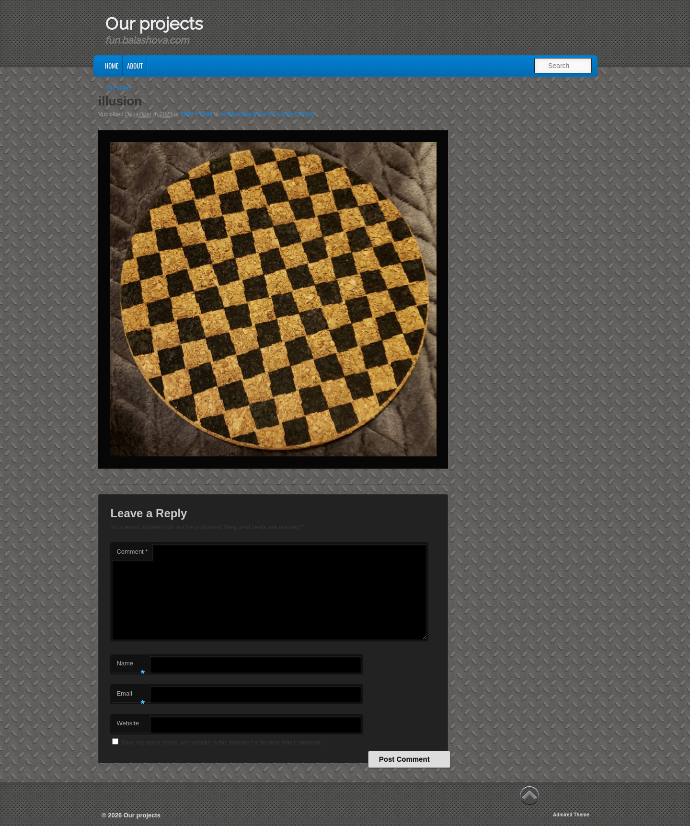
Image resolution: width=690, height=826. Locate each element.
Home (111, 65)
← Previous (115, 87)
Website (127, 723)
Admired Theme (571, 814)
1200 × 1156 (196, 114)
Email (130, 696)
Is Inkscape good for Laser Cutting (267, 114)
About (135, 65)
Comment (132, 551)
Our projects (154, 23)
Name (130, 666)
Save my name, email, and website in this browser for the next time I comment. (222, 742)
